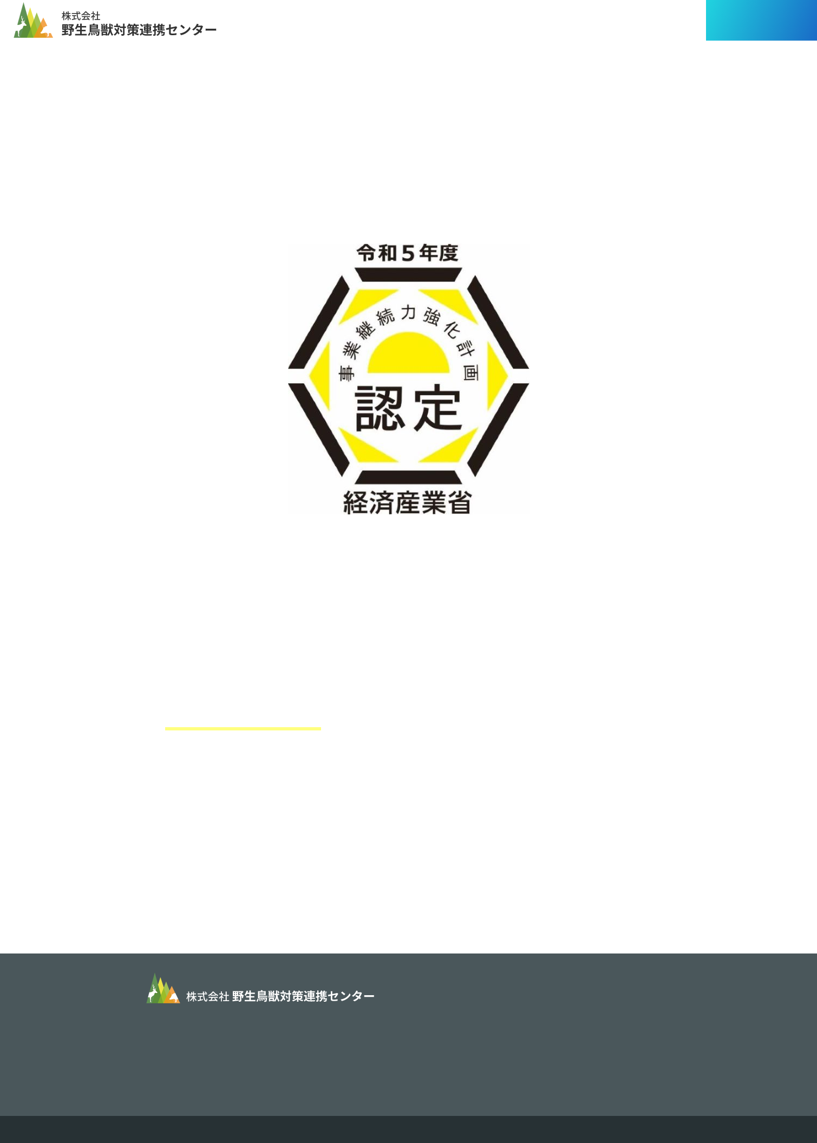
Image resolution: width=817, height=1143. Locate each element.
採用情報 (571, 1019)
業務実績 (571, 994)
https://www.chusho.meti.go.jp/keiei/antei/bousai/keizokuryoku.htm (405, 827)
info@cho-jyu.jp (250, 1045)
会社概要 (436, 1019)
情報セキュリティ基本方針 (475, 1045)
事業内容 (436, 994)
